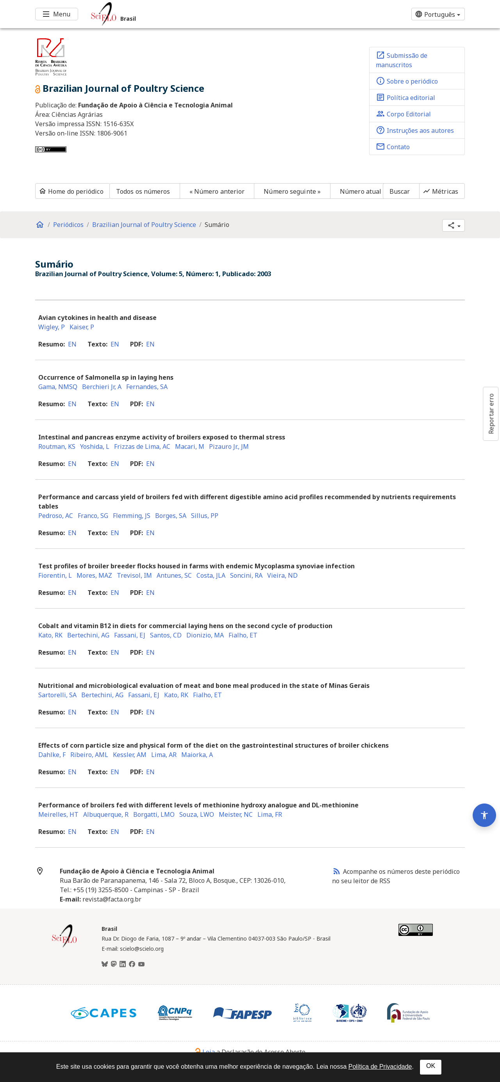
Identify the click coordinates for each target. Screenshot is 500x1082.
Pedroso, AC (55, 515)
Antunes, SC (174, 575)
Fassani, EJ (129, 635)
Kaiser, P (82, 327)
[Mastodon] (113, 964)
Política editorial (405, 97)
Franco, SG (93, 515)
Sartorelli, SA (57, 695)
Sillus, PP (204, 515)
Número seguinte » (292, 191)
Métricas (440, 191)
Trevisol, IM (134, 575)
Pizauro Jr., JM (229, 446)
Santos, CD (166, 635)
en (72, 344)
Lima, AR (164, 754)
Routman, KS (56, 446)
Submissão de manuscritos (401, 59)
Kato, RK (50, 635)
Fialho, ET (243, 635)
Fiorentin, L (55, 575)
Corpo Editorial (403, 113)
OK (430, 1065)
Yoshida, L (94, 446)
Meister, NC (236, 814)
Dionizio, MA (205, 635)
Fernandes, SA (147, 386)
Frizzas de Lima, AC (142, 446)
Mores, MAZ (94, 575)
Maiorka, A (197, 754)
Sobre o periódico (407, 81)
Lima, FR (269, 814)
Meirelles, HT (58, 814)
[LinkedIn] (123, 964)
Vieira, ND (282, 575)
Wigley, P (51, 327)
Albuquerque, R (106, 814)
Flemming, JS (131, 515)
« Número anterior (217, 191)
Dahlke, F (52, 754)
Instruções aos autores (415, 130)
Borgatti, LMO (154, 814)
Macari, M (189, 446)
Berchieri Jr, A (101, 386)
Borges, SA (170, 515)
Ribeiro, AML (89, 754)
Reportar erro (491, 413)
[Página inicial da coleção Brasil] (64, 946)
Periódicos (68, 224)
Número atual (360, 191)
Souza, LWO (196, 814)
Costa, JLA (210, 575)
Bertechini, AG (88, 635)
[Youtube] (141, 964)
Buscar (399, 191)
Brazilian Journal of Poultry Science (144, 224)
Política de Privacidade (380, 1066)
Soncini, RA (246, 575)
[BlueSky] (105, 964)
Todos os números (143, 191)
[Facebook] (132, 964)
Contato (393, 146)
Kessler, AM (129, 754)
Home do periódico (71, 191)
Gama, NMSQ (57, 386)
